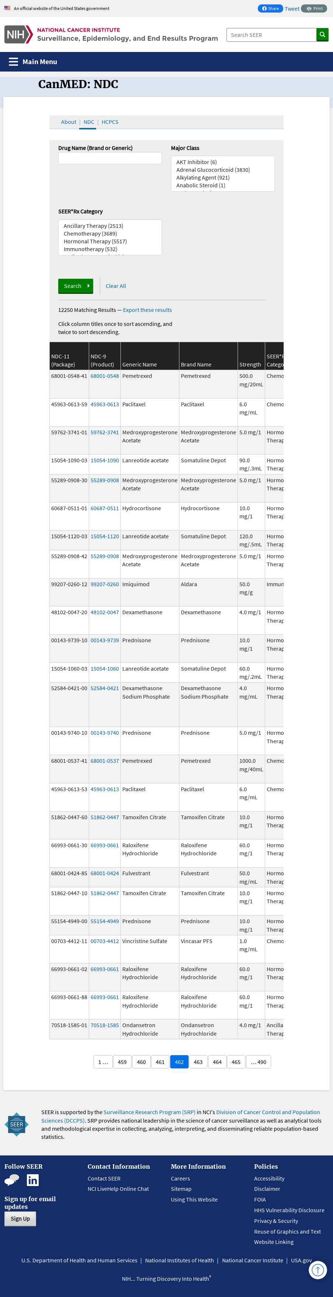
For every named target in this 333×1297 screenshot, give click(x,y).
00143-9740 (105, 732)
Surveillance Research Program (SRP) (150, 1112)
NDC (89, 121)
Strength (250, 364)
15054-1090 (105, 460)
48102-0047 (105, 612)
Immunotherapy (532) (110, 249)
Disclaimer (267, 1188)
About (68, 121)
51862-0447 (105, 817)
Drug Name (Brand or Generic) (95, 148)
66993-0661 (105, 845)
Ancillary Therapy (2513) (110, 226)
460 (141, 1061)
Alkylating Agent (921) (223, 177)
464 (217, 1061)
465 (236, 1061)
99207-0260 (105, 584)
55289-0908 (105, 480)
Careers (180, 1178)
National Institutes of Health (179, 1260)
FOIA (260, 1199)
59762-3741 (105, 432)
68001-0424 (105, 873)
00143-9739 (105, 640)
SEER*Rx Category (80, 211)
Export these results (147, 309)
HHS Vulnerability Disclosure (289, 1210)
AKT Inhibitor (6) (223, 162)
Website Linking (274, 1241)
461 (160, 1061)
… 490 (258, 1061)
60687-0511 (105, 508)
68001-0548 (105, 375)
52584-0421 (105, 688)
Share (272, 9)
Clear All (116, 285)
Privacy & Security (276, 1220)
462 (179, 1061)
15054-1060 (105, 668)
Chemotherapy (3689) (110, 233)
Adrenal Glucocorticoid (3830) (223, 170)
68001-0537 (105, 760)
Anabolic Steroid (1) (223, 185)
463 (198, 1061)
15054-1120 (105, 536)
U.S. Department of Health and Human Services (79, 1260)
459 (122, 1061)
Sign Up (20, 1218)
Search (72, 285)
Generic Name (139, 364)
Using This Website (194, 1199)
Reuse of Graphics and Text (287, 1231)
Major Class (185, 148)
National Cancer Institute (252, 1260)
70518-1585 (105, 1025)
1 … (103, 1061)
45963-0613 (105, 404)
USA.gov (301, 1260)
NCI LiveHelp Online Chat (118, 1188)
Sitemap (181, 1188)
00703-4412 (105, 941)
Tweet (292, 8)
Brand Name (196, 364)
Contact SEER (104, 1178)
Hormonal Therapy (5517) (110, 241)
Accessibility (269, 1178)
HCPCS (110, 121)
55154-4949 (105, 921)
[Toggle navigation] (33, 62)
